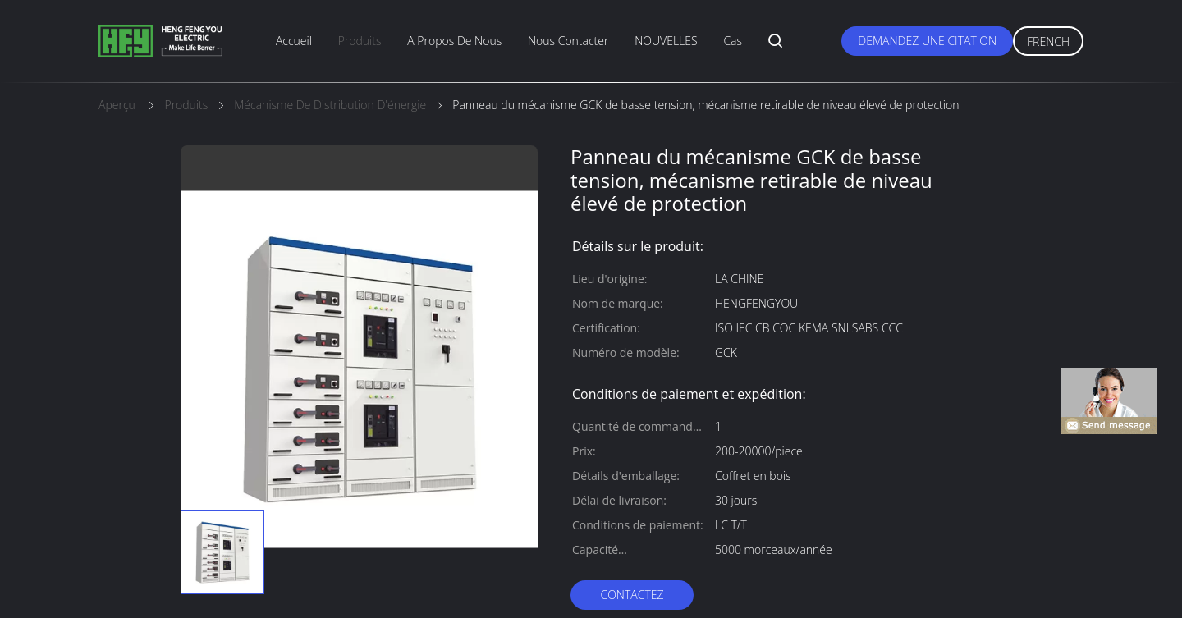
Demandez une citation (927, 40)
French (1048, 41)
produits (360, 40)
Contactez (631, 594)
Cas (732, 40)
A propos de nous (454, 40)
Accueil (294, 40)
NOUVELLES (666, 40)
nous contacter (568, 40)
